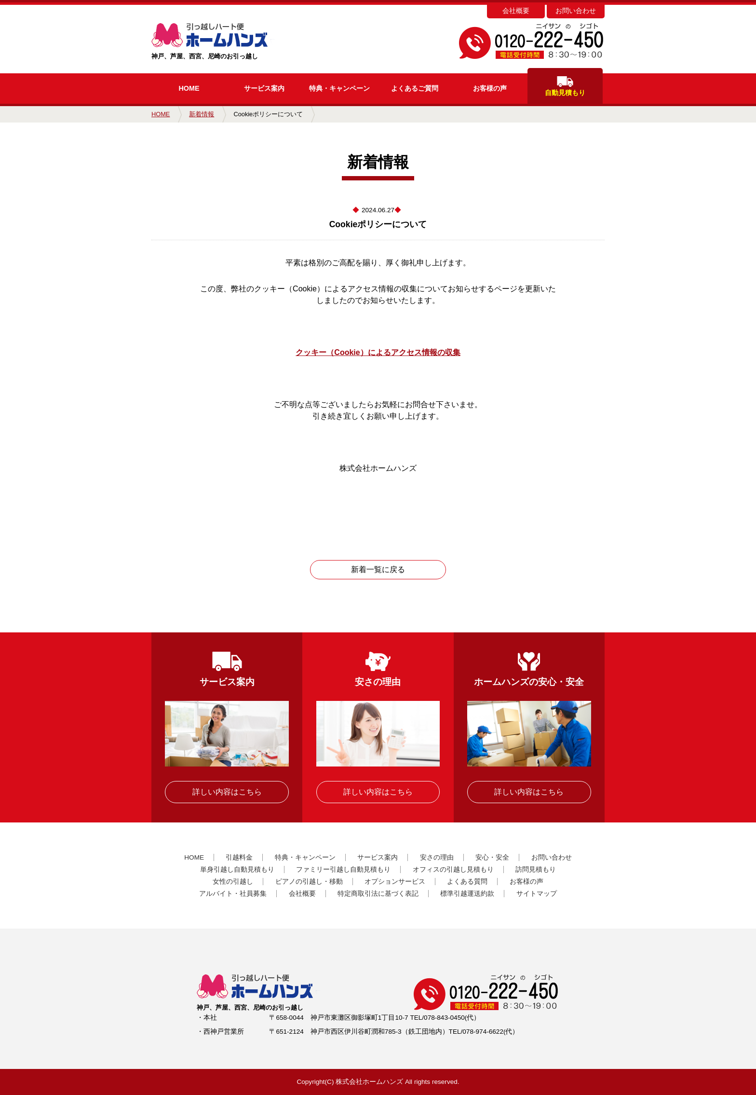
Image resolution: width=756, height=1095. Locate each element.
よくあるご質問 (414, 88)
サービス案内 (264, 88)
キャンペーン (339, 88)
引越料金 (239, 857)
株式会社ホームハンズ (369, 1081)
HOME (188, 88)
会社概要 (515, 10)
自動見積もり (565, 86)
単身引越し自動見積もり (237, 869)
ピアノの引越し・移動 (309, 881)
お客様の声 (490, 88)
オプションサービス (394, 881)
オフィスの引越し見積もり (453, 869)
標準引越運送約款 (467, 893)
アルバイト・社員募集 (233, 893)
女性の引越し (233, 881)
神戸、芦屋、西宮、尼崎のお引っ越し (229, 41)
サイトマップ (536, 893)
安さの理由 (437, 857)
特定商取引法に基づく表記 (378, 893)
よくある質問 (467, 881)
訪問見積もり (535, 869)
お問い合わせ (575, 10)
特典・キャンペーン (305, 857)
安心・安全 (492, 857)
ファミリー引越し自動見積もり (343, 869)
